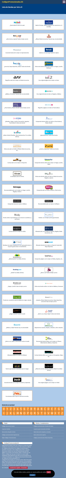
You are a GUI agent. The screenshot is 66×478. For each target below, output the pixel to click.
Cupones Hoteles (6, 429)
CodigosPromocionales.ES (12, 2)
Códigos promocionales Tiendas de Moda (43, 426)
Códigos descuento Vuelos (8, 426)
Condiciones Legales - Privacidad (18, 467)
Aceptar (32, 475)
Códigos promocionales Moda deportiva (43, 437)
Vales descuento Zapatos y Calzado (42, 432)
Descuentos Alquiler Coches (8, 432)
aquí (49, 472)
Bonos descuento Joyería (40, 434)
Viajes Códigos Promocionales (9, 437)
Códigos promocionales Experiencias (10, 434)
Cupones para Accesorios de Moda (42, 429)
